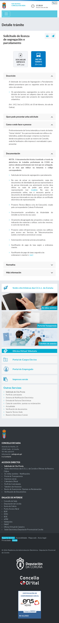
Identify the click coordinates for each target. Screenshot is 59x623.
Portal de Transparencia (13, 476)
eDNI (6, 519)
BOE (5, 516)
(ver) (31, 255)
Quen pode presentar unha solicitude (22, 117)
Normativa (10, 265)
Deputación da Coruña (12, 504)
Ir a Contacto (6, 457)
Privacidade (6, 540)
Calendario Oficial (11, 481)
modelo (34, 190)
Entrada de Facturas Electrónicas (18, 400)
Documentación (13, 153)
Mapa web (32, 538)
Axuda (14, 540)
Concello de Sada (10, 501)
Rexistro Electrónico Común (17, 415)
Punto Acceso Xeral (11, 509)
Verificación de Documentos (15, 492)
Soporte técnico (8, 538)
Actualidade (10, 406)
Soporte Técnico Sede (14, 412)
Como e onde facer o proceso (18, 124)
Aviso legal (42, 538)
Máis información (13, 272)
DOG (6, 514)
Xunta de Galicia (10, 506)
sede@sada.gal (16, 454)
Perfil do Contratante (12, 484)
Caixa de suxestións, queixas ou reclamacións (23, 403)
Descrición (11, 76)
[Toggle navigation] (6, 14)
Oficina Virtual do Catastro (14, 527)
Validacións (8, 522)
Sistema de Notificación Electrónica (19, 397)
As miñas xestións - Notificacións (17, 474)
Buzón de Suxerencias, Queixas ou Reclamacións (23, 489)
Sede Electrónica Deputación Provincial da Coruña (23, 529)
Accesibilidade (21, 538)
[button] (54, 2)
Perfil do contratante (14, 395)
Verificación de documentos (16, 409)
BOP (5, 511)
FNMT (6, 524)
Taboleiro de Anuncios (12, 487)
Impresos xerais (10, 479)
